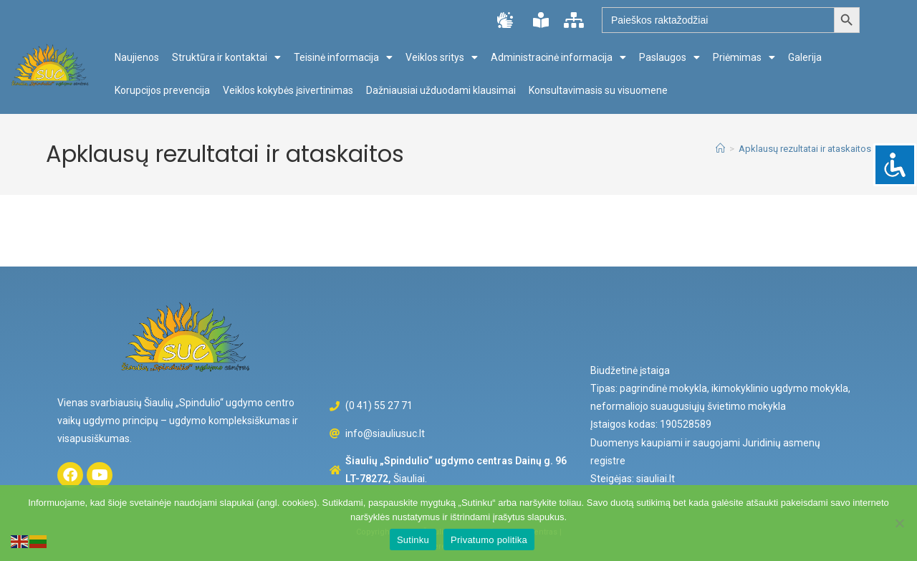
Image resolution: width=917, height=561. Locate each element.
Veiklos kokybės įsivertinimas (288, 90)
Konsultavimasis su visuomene (598, 90)
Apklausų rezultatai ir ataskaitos (805, 148)
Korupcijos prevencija (162, 90)
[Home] (720, 148)
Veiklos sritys (441, 57)
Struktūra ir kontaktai (226, 57)
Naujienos (137, 57)
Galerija (805, 57)
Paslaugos (669, 57)
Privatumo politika (489, 539)
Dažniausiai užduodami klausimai (441, 90)
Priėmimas (744, 57)
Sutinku (413, 539)
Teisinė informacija (343, 57)
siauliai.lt (655, 478)
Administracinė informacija (558, 57)
